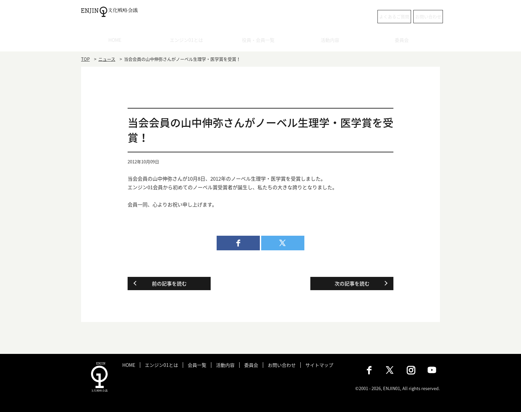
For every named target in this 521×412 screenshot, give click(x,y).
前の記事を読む (169, 283)
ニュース (106, 59)
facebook (238, 243)
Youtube (432, 370)
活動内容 (332, 41)
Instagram (411, 370)
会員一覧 (197, 365)
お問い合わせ (413, 16)
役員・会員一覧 (260, 41)
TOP (85, 59)
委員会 (404, 41)
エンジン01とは (188, 41)
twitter (282, 243)
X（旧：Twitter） (390, 370)
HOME (117, 41)
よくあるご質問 (355, 16)
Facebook (369, 370)
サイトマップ (319, 365)
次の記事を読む (352, 283)
